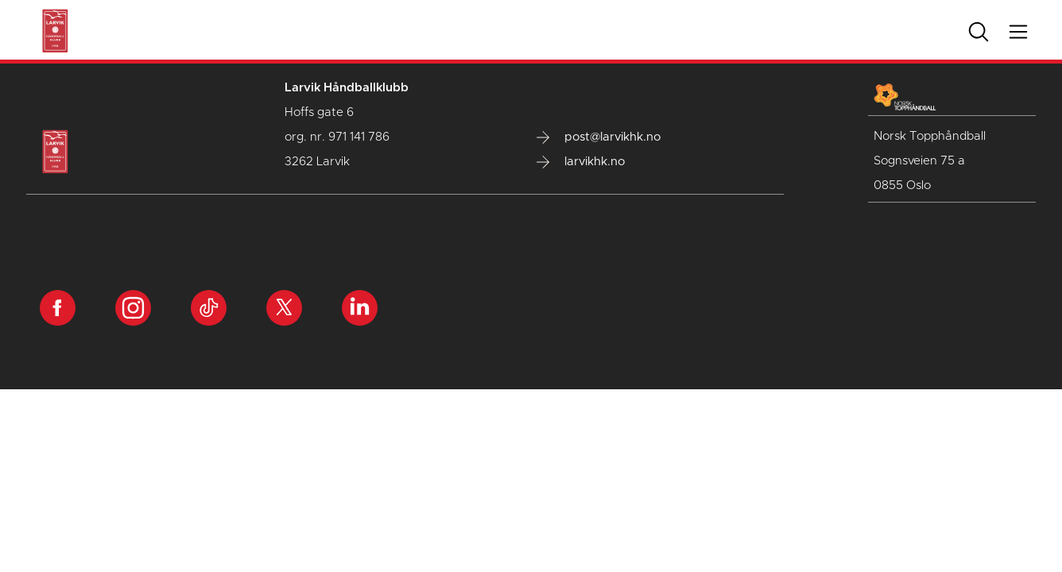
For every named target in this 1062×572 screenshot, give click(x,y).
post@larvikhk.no (599, 137)
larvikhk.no (581, 162)
